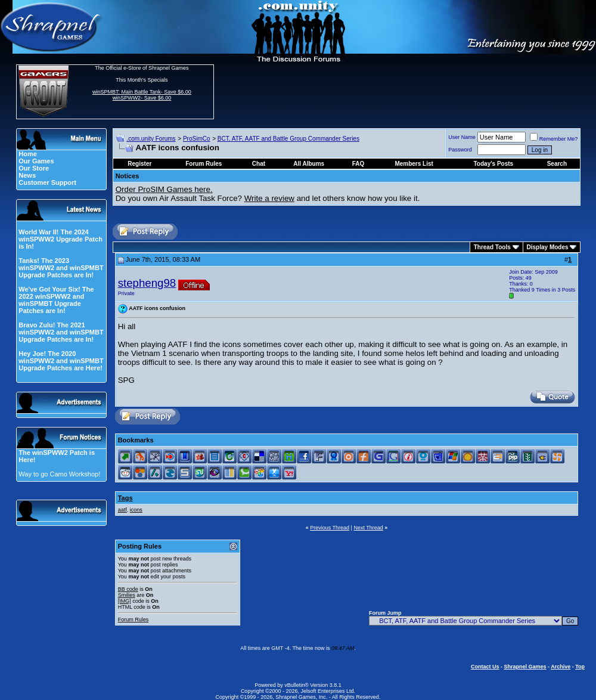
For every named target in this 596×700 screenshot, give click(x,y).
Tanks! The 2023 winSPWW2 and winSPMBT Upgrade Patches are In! (60, 267)
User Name (462, 137)
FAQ (358, 163)
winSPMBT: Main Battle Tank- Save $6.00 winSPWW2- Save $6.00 (141, 95)
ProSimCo (196, 138)
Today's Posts (494, 163)
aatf (122, 510)
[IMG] (124, 601)
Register (139, 163)
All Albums (308, 163)
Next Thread (368, 528)
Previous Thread (329, 528)
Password (460, 150)
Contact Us (485, 667)
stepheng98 (147, 283)
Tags (125, 497)
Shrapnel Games (525, 667)
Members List (414, 163)
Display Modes (548, 247)
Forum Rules (133, 619)
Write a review (269, 198)
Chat (258, 163)
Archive (560, 667)
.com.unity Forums (150, 138)
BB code (128, 589)
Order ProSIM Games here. (164, 189)
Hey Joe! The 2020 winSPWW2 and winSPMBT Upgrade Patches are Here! (60, 360)
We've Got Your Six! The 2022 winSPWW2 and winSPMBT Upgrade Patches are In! (56, 300)
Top (580, 667)
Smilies (126, 595)
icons (136, 510)
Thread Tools (492, 247)
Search (557, 163)
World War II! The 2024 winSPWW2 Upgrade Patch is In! (60, 239)
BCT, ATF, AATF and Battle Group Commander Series (288, 138)
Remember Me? (554, 139)
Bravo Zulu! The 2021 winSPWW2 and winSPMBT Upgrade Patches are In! (60, 332)
